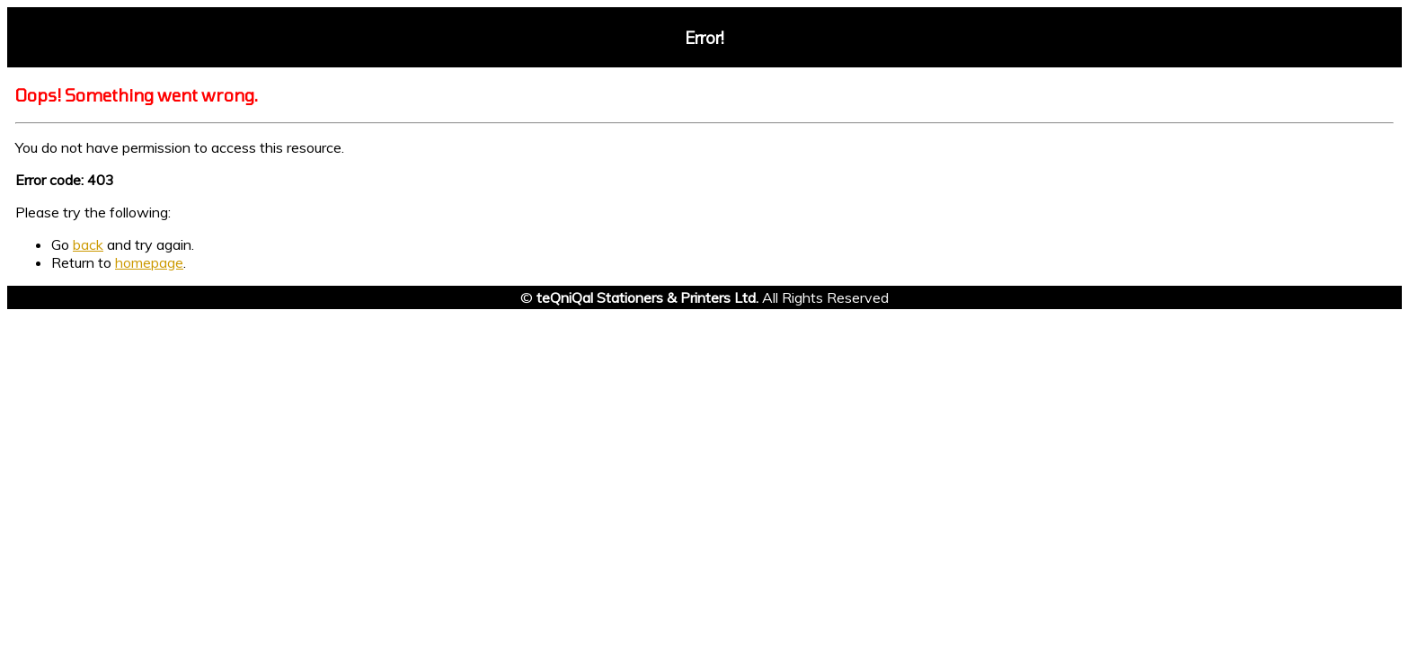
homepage (149, 262)
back (88, 244)
